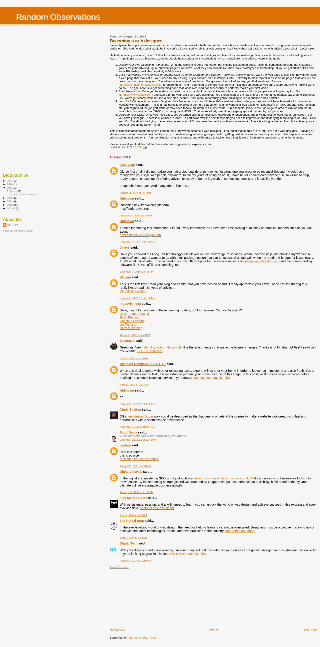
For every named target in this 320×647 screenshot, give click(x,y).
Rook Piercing (130, 317)
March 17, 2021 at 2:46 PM (135, 335)
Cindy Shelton (130, 409)
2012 (10, 197)
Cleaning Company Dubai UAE (143, 364)
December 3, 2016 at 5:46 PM (136, 271)
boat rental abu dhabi (240, 531)
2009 (10, 208)
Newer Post (117, 629)
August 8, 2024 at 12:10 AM (135, 560)
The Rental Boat (132, 520)
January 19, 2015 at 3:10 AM (136, 215)
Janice (125, 247)
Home (214, 629)
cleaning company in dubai (211, 378)
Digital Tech (129, 543)
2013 (10, 187)
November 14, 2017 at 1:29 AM (137, 298)
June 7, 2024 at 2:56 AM (133, 515)
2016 (10, 184)
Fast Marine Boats (133, 498)
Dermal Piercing (131, 328)
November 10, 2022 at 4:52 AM (137, 404)
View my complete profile (18, 230)
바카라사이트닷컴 (149, 351)
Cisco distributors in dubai (188, 554)
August (14, 191)
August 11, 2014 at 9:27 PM (135, 193)
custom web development (262, 261)
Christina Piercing (132, 321)
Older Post (310, 629)
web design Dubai (140, 416)
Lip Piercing (128, 324)
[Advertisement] (143, 596)
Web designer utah (133, 291)
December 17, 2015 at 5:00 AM (137, 242)
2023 (10, 180)
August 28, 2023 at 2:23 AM (135, 466)
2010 (10, 204)
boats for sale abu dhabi (157, 508)
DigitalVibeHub (131, 471)
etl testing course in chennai (139, 459)
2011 (10, 201)
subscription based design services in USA (223, 478)
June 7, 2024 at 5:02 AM (133, 537)
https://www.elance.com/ (137, 94)
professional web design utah (140, 235)
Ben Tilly (12, 224)
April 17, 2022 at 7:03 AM (134, 358)
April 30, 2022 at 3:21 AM (134, 385)
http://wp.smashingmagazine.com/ (140, 84)
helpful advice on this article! (162, 347)
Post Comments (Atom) (142, 637)
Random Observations (58, 17)
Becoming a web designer (136, 40)
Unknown (127, 198)
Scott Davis (128, 432)
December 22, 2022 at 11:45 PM (138, 439)
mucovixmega (130, 303)
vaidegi (125, 445)
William (125, 277)
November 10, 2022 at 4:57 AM (137, 426)
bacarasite (128, 340)
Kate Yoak (127, 165)
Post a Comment (119, 567)
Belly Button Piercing (134, 314)
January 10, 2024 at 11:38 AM (136, 492)
